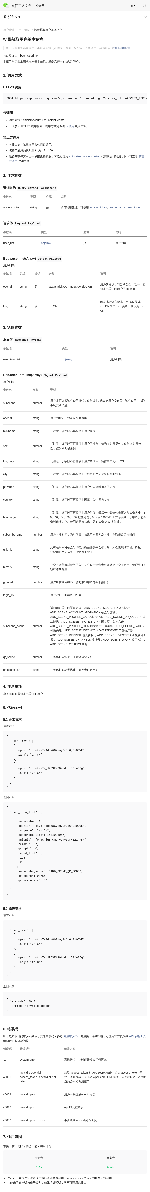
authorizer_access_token (85, 156)
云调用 (70, 126)
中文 (130, 5)
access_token (98, 207)
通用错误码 (70, 1036)
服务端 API (11, 17)
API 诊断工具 (137, 1036)
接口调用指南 (121, 48)
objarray (46, 243)
